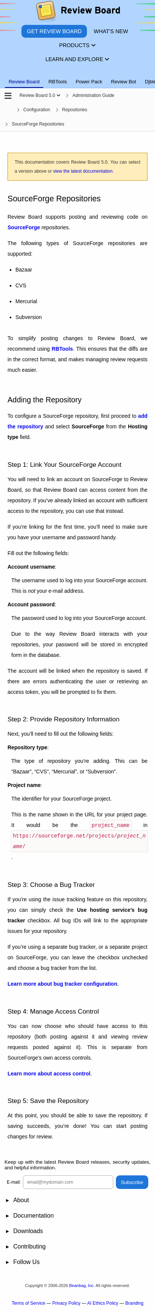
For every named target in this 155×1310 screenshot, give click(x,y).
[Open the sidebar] (8, 96)
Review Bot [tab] (123, 81)
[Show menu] (58, 95)
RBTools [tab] (58, 81)
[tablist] (77, 77)
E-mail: (14, 1181)
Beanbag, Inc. (82, 1285)
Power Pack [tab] (89, 81)
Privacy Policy (66, 1302)
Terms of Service (28, 1302)
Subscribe (132, 1181)
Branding (134, 1302)
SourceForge (24, 227)
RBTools (62, 349)
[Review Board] (77, 12)
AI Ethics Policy (103, 1302)
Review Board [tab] (24, 81)
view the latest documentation (82, 171)
